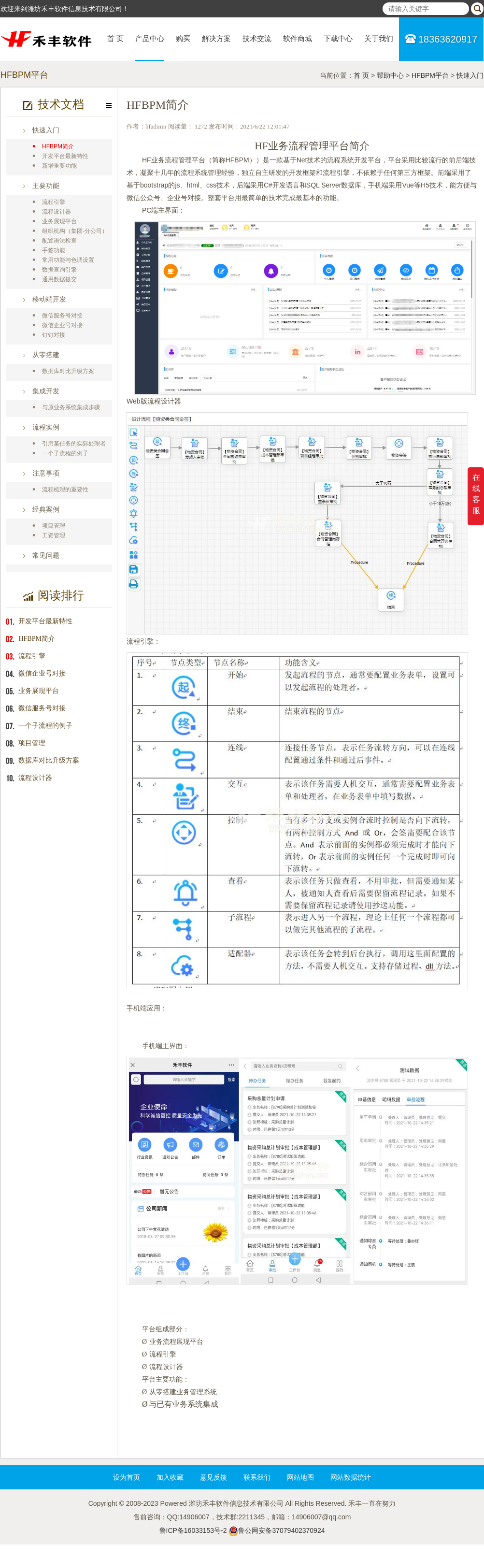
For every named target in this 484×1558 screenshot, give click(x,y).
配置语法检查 (59, 240)
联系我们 (256, 1477)
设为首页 (126, 1477)
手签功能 (53, 250)
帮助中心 (390, 75)
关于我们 (378, 39)
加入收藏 (170, 1477)
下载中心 (338, 39)
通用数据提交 (59, 279)
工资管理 (53, 535)
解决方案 (216, 39)
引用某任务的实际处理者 (74, 443)
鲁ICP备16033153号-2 (193, 1530)
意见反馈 (213, 1477)
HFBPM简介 (58, 146)
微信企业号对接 (62, 325)
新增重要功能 (59, 165)
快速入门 (470, 75)
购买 (183, 39)
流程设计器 (56, 211)
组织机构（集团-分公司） (75, 231)
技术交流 (256, 39)
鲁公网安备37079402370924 (281, 1530)
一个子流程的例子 (65, 453)
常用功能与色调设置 (68, 260)
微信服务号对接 (62, 315)
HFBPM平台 (430, 75)
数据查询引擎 (59, 269)
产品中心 (149, 39)
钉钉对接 (53, 335)
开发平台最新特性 (65, 156)
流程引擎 (53, 202)
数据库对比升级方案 (68, 371)
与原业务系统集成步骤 (71, 407)
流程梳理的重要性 (65, 489)
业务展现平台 (59, 221)
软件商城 (297, 39)
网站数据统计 (350, 1477)
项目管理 (53, 525)
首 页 (115, 39)
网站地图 (300, 1477)
